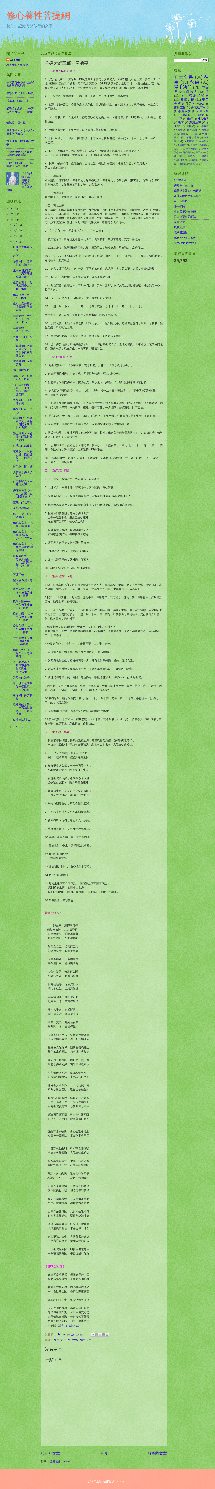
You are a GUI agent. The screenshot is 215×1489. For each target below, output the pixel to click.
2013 (14, 220)
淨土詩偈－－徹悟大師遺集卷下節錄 (20, 132)
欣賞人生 (202, 111)
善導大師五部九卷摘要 (22, 402)
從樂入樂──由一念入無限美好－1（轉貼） (23, 629)
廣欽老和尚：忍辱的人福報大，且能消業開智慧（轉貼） (22, 562)
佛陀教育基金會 (183, 185)
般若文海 (179, 227)
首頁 (104, 1453)
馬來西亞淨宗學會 (185, 237)
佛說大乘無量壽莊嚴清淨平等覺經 (22, 306)
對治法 (191, 92)
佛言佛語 (203, 118)
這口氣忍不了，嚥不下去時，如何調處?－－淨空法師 (23, 667)
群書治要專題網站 (185, 216)
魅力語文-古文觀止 (185, 243)
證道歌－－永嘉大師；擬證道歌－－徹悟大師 (22, 456)
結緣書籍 (193, 160)
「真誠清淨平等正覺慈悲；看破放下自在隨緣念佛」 (22, 350)
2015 (14, 214)
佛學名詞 (192, 130)
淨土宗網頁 (181, 201)
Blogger (121, 1481)
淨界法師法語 (21, 677)
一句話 (182, 114)
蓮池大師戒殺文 (22, 445)
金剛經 (183, 163)
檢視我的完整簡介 (17, 65)
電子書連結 (181, 232)
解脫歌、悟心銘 (16, 122)
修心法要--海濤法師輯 (22, 515)
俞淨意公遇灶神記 (199, 145)
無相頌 (180, 160)
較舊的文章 (157, 1453)
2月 (16, 727)
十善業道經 (192, 149)
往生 (56, 1340)
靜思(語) (194, 163)
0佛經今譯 (180, 180)
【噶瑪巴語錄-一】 (17, 100)
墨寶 (183, 133)
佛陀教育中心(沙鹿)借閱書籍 (23, 524)
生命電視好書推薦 (185, 211)
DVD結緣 (204, 141)
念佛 (63, 1340)
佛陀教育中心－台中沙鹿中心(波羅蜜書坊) (22, 493)
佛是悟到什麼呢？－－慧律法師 (22, 653)
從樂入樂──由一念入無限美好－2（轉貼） (23, 616)
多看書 (193, 133)
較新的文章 (50, 1453)
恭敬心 (191, 156)
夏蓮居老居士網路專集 (187, 195)
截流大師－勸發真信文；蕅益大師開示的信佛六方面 (22, 423)
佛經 (190, 118)
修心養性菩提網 (38, 15)
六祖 (179, 149)
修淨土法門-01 (22, 719)
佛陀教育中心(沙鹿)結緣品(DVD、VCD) (23, 535)
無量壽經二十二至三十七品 (22, 330)
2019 (14, 208)
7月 (16, 230)
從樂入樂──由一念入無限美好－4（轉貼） (23, 592)
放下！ (17, 255)
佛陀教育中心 (200, 107)
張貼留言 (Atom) (60, 1461)
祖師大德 (73, 1340)
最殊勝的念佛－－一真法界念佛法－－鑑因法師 (20, 111)
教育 (181, 122)
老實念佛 (179, 222)
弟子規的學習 (21, 370)
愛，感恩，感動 (190, 137)
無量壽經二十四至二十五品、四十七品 (22, 319)
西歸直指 (180, 107)
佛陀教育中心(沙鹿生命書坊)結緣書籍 (19, 154)
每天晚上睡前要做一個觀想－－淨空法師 (22, 686)
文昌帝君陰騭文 (195, 95)
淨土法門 (85, 1340)
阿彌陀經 (189, 141)
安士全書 (183, 77)
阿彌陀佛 (18, 574)
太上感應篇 (202, 126)
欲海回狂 (184, 111)
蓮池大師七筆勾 (22, 502)
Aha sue (15, 59)
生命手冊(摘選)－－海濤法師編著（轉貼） (19, 164)
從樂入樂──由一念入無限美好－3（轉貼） (23, 604)
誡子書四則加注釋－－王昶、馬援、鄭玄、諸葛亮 (22, 389)
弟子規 (199, 152)
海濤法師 (195, 122)
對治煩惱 (198, 103)
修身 (188, 126)
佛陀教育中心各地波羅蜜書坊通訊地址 (20, 84)
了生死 (178, 118)
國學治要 (187, 152)
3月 (16, 242)
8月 (16, 224)
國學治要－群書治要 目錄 (22, 377)
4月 (16, 236)
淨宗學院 (179, 206)
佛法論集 (198, 114)
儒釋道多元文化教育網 (187, 190)
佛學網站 (181, 145)
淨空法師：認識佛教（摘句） (22, 263)
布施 (180, 130)
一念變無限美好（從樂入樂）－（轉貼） (22, 641)
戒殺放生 (204, 156)
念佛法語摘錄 (21, 508)
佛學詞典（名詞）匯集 (20, 93)
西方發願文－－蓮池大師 (22, 483)
